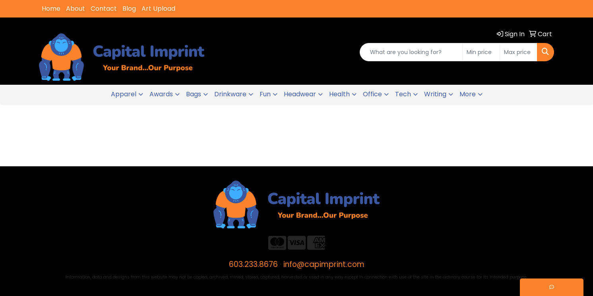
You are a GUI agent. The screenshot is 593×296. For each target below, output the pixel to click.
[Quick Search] (411, 52)
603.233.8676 (253, 264)
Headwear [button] (300, 94)
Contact (104, 8)
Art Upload (158, 8)
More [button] (467, 94)
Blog (129, 8)
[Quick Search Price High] (518, 52)
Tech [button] (403, 94)
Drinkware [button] (230, 94)
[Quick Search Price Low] (481, 52)
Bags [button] (193, 94)
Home (51, 8)
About (75, 8)
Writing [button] (435, 94)
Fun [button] (265, 94)
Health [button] (339, 94)
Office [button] (372, 94)
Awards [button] (161, 94)
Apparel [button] (123, 94)
